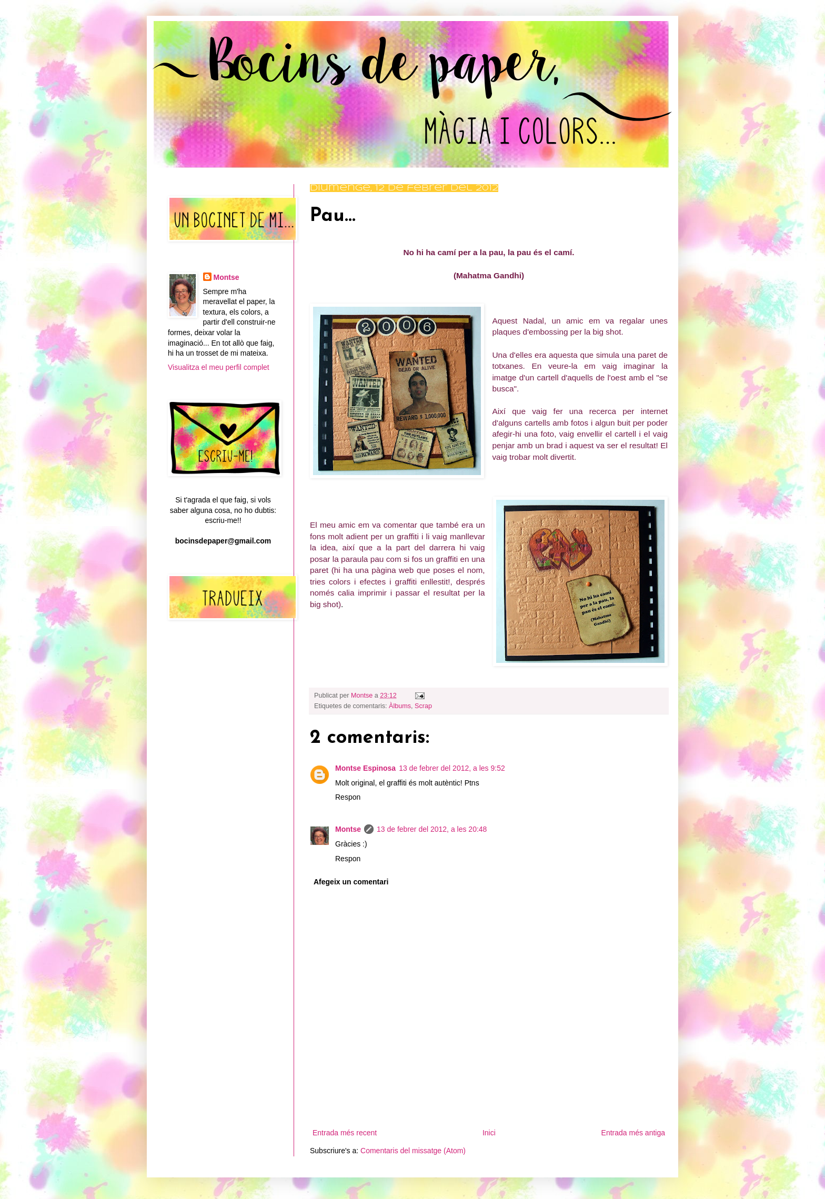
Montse (348, 829)
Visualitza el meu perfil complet (218, 367)
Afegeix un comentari (351, 882)
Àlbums (400, 706)
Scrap (423, 706)
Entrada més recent (345, 1133)
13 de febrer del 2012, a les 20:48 (432, 829)
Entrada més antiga (633, 1133)
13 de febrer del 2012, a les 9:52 (452, 768)
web (406, 570)
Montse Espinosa (365, 768)
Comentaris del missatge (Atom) (413, 1150)
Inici (489, 1133)
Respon (347, 797)
